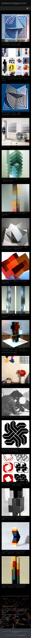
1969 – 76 (5, 598)
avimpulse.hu (22, 635)
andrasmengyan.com (14, 3)
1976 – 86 (26, 598)
